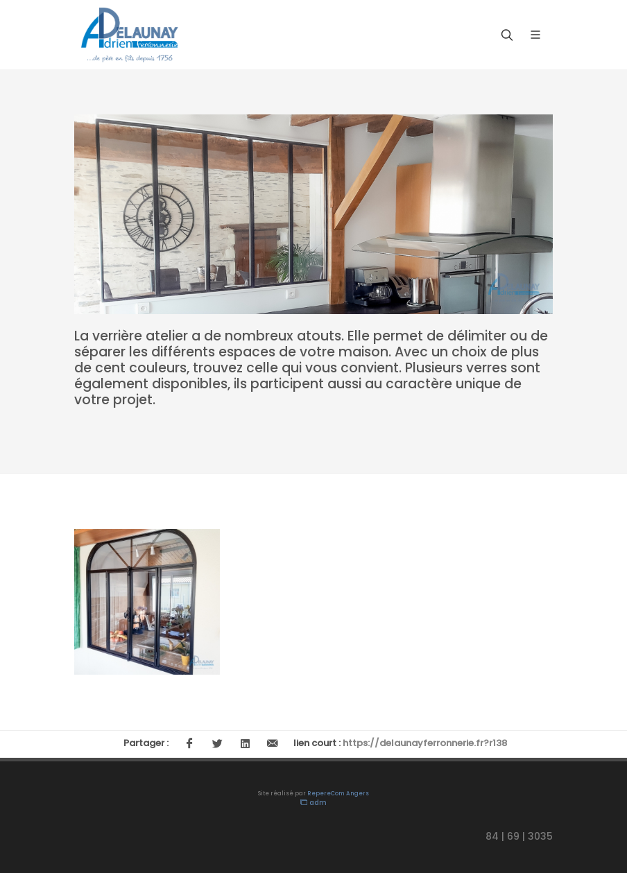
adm (313, 802)
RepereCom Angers (338, 793)
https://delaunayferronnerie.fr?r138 (425, 743)
